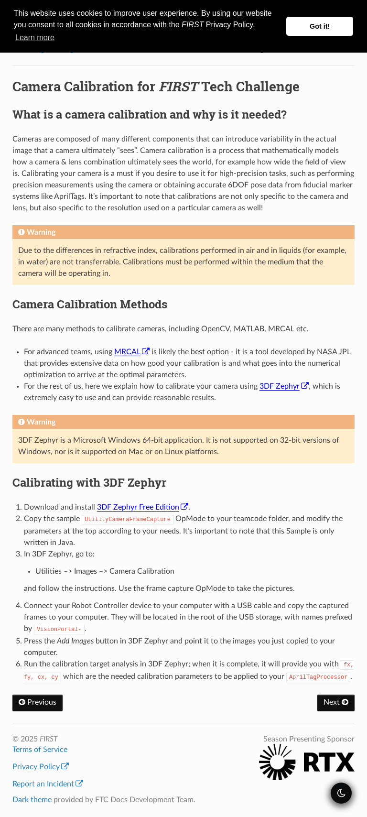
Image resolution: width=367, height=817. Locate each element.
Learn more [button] (34, 37)
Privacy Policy (40, 767)
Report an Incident (47, 784)
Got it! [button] (320, 26)
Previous (37, 702)
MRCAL (132, 352)
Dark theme (32, 800)
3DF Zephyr (284, 386)
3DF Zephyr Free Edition (142, 507)
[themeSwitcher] (341, 793)
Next (336, 702)
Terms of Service (39, 749)
